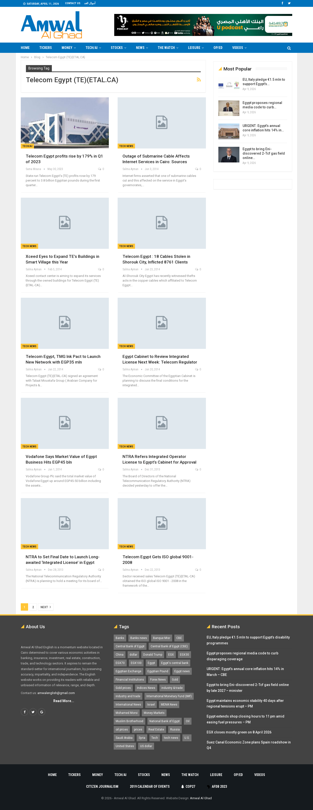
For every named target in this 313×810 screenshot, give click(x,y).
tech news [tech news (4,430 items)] (171, 738)
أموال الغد (89, 3)
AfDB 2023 (217, 786)
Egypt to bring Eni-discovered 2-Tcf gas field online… (264, 153)
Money (67, 48)
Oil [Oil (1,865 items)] (188, 721)
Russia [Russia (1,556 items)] (175, 729)
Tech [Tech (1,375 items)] (154, 738)
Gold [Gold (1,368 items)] (175, 679)
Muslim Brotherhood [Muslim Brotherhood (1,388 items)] (129, 721)
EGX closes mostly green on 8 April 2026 (239, 732)
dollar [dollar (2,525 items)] (133, 654)
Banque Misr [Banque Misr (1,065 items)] (161, 638)
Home (25, 48)
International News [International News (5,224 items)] (128, 704)
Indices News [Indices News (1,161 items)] (146, 688)
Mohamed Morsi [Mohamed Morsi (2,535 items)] (127, 713)
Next (46, 607)
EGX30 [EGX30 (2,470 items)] (184, 654)
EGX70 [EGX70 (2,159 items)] (120, 663)
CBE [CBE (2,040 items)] (179, 638)
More (260, 48)
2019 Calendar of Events (150, 786)
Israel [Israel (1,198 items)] (151, 704)
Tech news (126, 146)
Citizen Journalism (102, 786)
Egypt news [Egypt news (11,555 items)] (182, 671)
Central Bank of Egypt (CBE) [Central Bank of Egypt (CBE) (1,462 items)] (169, 646)
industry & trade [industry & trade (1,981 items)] (172, 688)
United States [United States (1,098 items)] (125, 746)
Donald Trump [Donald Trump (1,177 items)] (152, 654)
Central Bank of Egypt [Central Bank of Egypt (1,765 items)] (130, 646)
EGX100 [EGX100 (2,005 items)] (136, 663)
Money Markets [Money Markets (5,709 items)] (154, 713)
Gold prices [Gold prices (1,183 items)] (123, 688)
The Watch (166, 48)
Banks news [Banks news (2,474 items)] (138, 638)
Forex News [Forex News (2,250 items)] (158, 679)
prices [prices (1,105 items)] (138, 729)
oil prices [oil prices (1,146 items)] (122, 729)
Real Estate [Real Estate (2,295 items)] (156, 729)
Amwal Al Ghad (201, 798)
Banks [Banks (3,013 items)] (120, 638)
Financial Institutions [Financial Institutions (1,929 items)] (130, 679)
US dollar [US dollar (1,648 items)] (146, 746)
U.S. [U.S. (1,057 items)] (187, 738)
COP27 (188, 786)
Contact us (72, 3)
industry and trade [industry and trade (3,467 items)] (128, 696)
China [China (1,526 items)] (119, 654)
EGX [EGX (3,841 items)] (171, 654)
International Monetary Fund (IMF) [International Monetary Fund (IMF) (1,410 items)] (169, 696)
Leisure (194, 48)
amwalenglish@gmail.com (56, 693)
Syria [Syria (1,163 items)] (142, 738)
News (140, 48)
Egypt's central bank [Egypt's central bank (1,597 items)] (174, 663)
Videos (237, 48)
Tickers (45, 48)
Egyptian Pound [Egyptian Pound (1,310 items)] (157, 671)
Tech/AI (92, 48)
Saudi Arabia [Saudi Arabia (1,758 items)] (124, 738)
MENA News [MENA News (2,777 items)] (169, 704)
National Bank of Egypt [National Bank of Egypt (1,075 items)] (164, 721)
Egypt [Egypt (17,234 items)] (151, 663)
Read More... (63, 701)
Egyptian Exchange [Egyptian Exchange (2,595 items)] (128, 671)
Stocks (117, 48)
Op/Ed (218, 48)
